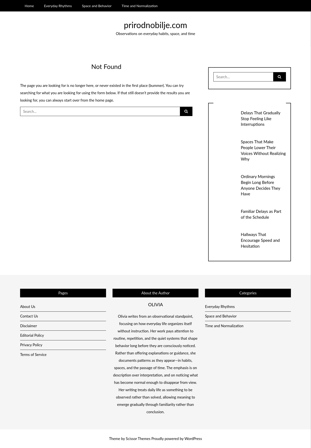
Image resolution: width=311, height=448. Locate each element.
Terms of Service (33, 354)
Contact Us (29, 316)
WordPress (193, 438)
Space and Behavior (96, 6)
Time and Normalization (140, 6)
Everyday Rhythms (58, 6)
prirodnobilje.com (155, 25)
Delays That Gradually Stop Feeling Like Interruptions (260, 118)
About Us (27, 306)
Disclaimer (28, 326)
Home (29, 6)
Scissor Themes (138, 438)
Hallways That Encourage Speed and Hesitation (260, 240)
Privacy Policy (31, 345)
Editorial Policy (32, 335)
